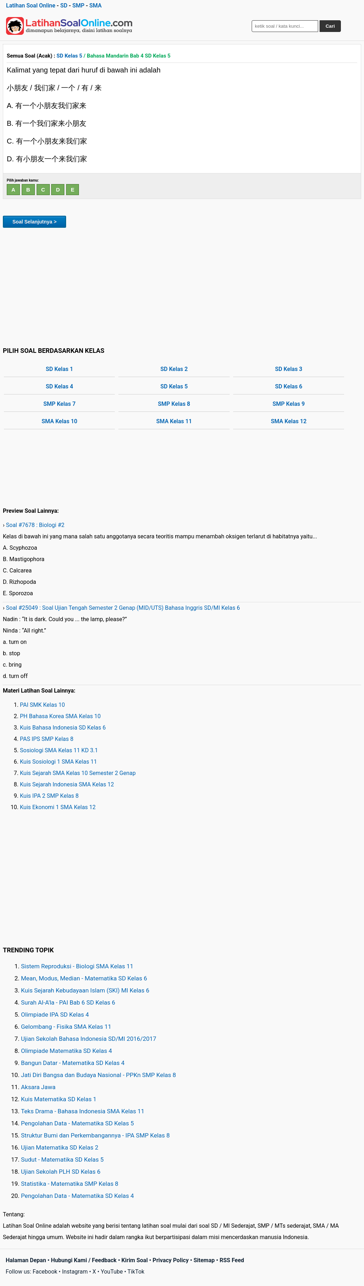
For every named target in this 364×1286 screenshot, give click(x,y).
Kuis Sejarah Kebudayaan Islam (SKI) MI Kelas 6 (85, 990)
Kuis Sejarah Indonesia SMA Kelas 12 (67, 784)
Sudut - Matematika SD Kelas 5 (62, 1159)
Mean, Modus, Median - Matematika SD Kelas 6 (84, 978)
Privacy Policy (170, 1260)
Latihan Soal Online (30, 5)
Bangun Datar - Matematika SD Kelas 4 (72, 1062)
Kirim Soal (135, 1260)
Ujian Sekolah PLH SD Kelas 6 (61, 1171)
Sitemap (204, 1260)
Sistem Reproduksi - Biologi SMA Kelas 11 (77, 966)
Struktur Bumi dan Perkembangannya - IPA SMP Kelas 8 (95, 1135)
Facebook (45, 1271)
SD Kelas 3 (289, 369)
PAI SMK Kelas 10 (42, 704)
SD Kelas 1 (59, 369)
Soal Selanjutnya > (34, 222)
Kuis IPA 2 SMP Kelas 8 (49, 795)
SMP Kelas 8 (174, 403)
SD (63, 5)
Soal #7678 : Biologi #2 (35, 525)
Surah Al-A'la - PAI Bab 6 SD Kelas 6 (68, 1002)
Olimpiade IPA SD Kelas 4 (55, 1014)
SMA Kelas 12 (288, 421)
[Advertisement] (182, 286)
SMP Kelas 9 (289, 403)
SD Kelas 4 (59, 386)
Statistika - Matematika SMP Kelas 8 (69, 1183)
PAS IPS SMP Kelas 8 (47, 739)
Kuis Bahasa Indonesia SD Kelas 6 (63, 727)
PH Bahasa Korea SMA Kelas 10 (60, 716)
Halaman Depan (26, 1260)
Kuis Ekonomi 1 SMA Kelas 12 (58, 807)
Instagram (74, 1271)
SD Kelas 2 (174, 369)
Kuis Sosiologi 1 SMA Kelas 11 (58, 761)
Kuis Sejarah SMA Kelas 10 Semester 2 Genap (78, 773)
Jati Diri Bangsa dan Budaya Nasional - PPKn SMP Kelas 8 (98, 1074)
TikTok (136, 1271)
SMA (95, 5)
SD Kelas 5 (69, 56)
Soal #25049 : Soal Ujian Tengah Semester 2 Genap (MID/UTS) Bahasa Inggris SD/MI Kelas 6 (123, 607)
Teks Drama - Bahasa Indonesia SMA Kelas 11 (82, 1111)
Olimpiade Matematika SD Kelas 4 (66, 1050)
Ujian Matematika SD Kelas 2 (59, 1147)
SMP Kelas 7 (59, 403)
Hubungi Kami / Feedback (84, 1260)
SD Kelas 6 (289, 386)
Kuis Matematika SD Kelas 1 (58, 1099)
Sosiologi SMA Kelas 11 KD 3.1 (59, 750)
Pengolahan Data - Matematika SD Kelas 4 (77, 1195)
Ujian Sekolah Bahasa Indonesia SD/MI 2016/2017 (88, 1038)
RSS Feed (232, 1260)
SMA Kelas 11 (174, 421)
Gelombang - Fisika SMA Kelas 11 (66, 1026)
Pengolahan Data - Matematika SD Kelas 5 (77, 1123)
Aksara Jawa (38, 1087)
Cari (330, 26)
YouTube (112, 1271)
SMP (78, 5)
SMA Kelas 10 (59, 421)
